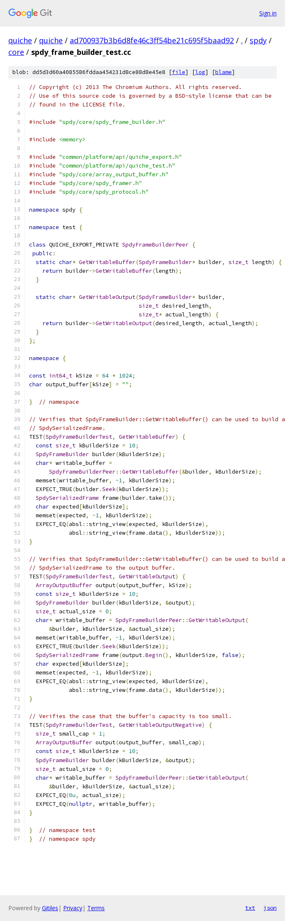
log (200, 72)
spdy (258, 40)
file (178, 72)
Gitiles (50, 908)
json (270, 907)
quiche (20, 40)
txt (250, 907)
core (16, 52)
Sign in (268, 13)
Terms (96, 908)
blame (223, 72)
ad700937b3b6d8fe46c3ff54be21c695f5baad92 (152, 40)
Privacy (72, 908)
